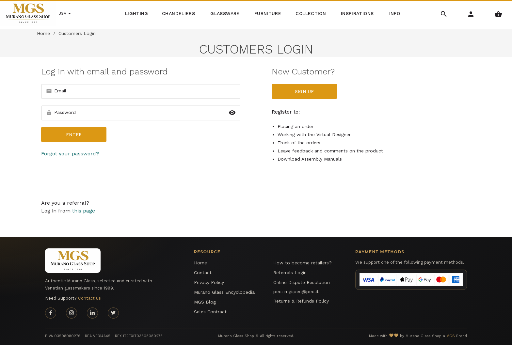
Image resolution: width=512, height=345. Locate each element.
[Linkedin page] (92, 313)
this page (83, 211)
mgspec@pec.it (301, 291)
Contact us (89, 298)
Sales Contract (210, 311)
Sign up (304, 91)
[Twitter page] (113, 313)
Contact (203, 272)
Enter (74, 134)
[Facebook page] (50, 313)
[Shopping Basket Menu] (498, 13)
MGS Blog (205, 302)
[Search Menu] (443, 13)
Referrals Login (290, 272)
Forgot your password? (70, 153)
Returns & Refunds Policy (301, 301)
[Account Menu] (471, 13)
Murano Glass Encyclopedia (224, 292)
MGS (450, 336)
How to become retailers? (302, 262)
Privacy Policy (209, 282)
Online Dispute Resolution (301, 282)
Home (43, 33)
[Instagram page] (71, 313)
